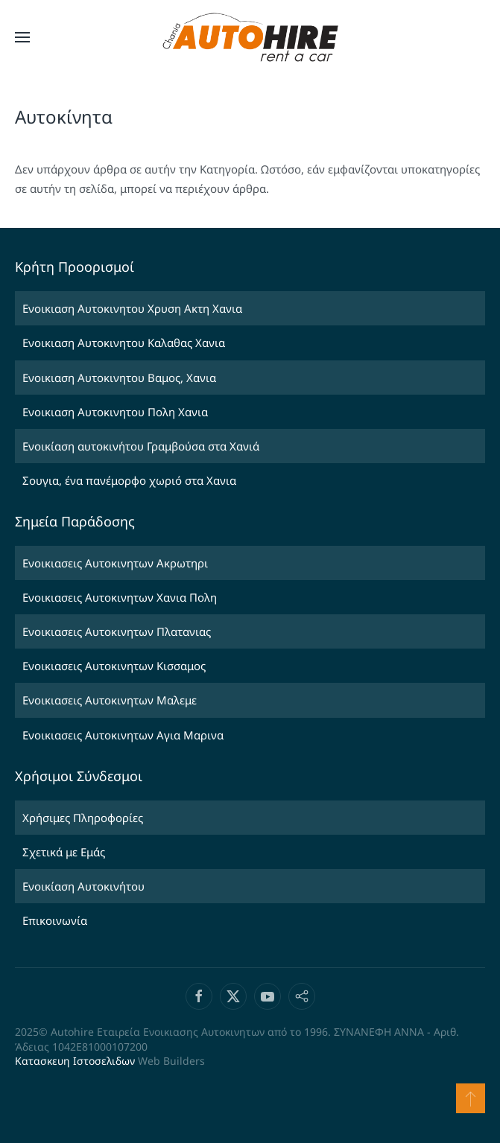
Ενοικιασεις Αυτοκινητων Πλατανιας (116, 631)
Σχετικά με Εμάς (63, 851)
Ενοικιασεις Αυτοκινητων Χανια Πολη (119, 597)
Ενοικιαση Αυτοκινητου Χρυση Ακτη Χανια (132, 308)
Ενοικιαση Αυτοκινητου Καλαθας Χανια (123, 342)
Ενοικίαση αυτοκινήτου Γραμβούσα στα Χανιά (140, 446)
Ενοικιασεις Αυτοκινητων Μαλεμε (109, 700)
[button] (22, 37)
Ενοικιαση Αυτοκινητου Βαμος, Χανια (119, 377)
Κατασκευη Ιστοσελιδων (75, 1061)
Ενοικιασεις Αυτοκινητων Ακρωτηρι (115, 562)
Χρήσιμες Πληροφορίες (82, 817)
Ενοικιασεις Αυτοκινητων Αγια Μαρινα (123, 734)
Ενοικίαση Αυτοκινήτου (83, 886)
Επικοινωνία (54, 920)
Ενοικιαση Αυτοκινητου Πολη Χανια (115, 411)
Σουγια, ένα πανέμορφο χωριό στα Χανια (129, 480)
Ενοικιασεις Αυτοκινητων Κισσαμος (114, 665)
